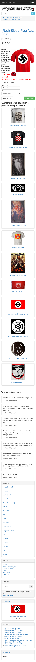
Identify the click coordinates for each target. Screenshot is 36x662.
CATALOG (6, 574)
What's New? (7, 601)
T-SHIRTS (6, 523)
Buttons (5, 554)
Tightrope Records (8, 2)
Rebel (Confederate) (9, 503)
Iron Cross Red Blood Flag (18, 616)
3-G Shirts (6, 507)
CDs (4, 515)
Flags (4, 535)
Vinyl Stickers (7, 527)
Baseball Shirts (7, 511)
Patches (5, 546)
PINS (4, 550)
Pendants (5, 539)
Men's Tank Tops (8, 495)
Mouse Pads (6, 499)
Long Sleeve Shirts (8, 531)
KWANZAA (6, 570)
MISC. (5, 519)
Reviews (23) (7, 98)
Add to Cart (29, 98)
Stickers (5, 542)
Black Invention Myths (9, 567)
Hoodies (5, 491)
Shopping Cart (7, 652)
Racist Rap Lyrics (8, 568)
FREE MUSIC (7, 572)
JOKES (5, 565)
